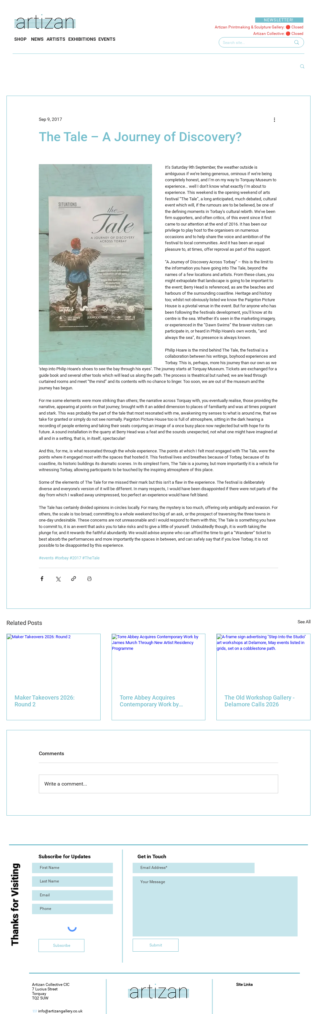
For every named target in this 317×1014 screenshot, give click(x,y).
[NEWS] (37, 39)
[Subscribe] (61, 945)
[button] (302, 66)
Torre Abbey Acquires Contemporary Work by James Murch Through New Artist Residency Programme (157, 701)
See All (304, 621)
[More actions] (274, 119)
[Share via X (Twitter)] (58, 579)
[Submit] (156, 945)
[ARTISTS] (56, 39)
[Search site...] (252, 42)
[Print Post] (89, 579)
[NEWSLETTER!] (279, 20)
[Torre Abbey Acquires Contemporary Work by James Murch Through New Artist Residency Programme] (158, 660)
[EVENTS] (106, 39)
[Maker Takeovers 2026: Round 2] (53, 660)
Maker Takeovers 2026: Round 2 (45, 701)
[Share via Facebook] (42, 579)
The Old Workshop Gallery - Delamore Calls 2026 (259, 701)
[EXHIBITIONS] (82, 39)
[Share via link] (74, 579)
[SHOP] (20, 39)
